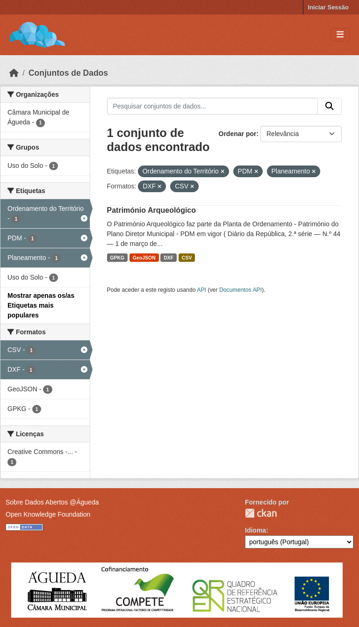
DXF (168, 257)
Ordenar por (238, 133)
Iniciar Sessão (328, 7)
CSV (187, 257)
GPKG (117, 257)
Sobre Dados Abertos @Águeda (52, 502)
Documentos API (240, 290)
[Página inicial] (14, 73)
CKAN (261, 513)
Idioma (255, 530)
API (201, 290)
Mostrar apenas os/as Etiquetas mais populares (40, 305)
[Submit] (329, 106)
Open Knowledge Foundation (48, 514)
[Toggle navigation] (340, 35)
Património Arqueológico (151, 210)
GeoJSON (144, 257)
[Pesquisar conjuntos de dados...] (212, 106)
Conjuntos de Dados (68, 73)
